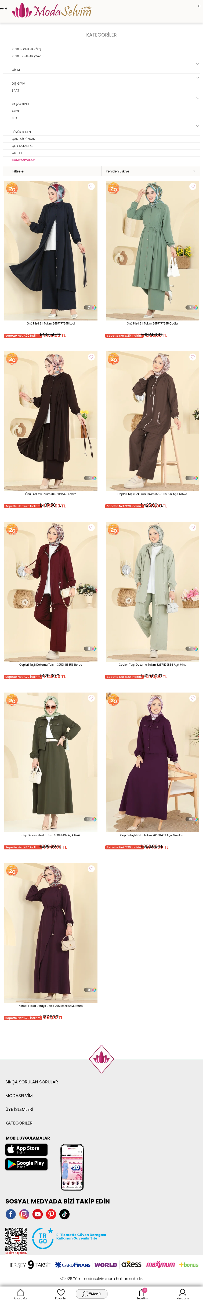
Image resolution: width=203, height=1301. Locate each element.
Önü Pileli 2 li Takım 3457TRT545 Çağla (152, 324)
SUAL (15, 118)
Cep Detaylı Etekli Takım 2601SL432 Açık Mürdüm (152, 835)
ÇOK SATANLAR (23, 146)
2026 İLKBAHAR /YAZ (26, 56)
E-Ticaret (85, 1276)
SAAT (15, 90)
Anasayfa (20, 1294)
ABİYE (16, 111)
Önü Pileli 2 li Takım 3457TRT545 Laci (51, 324)
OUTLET (17, 153)
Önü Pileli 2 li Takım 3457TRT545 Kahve (50, 494)
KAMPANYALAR (23, 160)
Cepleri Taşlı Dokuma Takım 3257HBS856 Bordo (50, 665)
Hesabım (183, 1294)
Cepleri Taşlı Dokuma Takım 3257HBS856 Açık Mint (152, 665)
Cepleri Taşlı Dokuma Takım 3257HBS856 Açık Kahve (152, 494)
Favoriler (61, 1294)
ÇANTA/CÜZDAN (23, 139)
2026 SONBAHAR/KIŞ (26, 49)
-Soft (72, 1276)
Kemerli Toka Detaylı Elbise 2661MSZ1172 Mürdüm (51, 1006)
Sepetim (141, 1294)
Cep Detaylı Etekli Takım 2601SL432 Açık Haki (50, 835)
